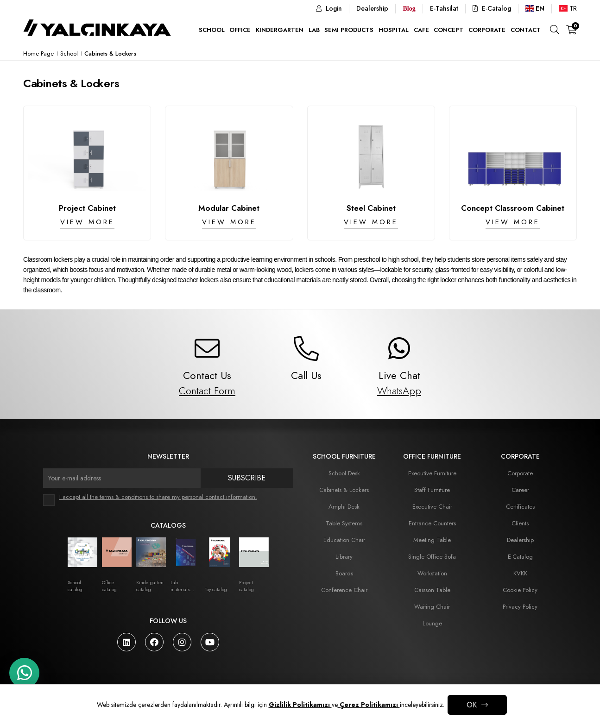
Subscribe (246, 478)
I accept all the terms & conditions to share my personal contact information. (158, 496)
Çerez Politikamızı (369, 704)
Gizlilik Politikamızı (300, 704)
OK (472, 705)
